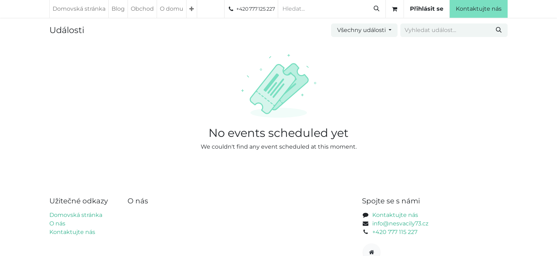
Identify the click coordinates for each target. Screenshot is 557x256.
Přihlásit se (449, 8)
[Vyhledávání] (399, 9)
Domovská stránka (75, 215)
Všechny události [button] (362, 30)
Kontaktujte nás (501, 8)
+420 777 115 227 (394, 232)
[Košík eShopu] (417, 9)
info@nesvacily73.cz (400, 223)
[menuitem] (79, 9)
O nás (57, 223)
